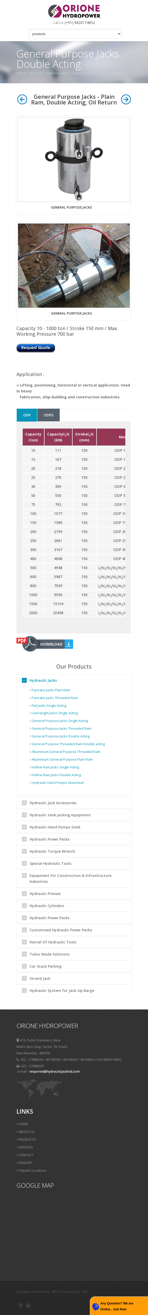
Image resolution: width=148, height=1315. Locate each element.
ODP (27, 415)
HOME (22, 1124)
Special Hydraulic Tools (50, 863)
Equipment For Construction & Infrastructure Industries (70, 878)
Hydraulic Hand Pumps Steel (55, 827)
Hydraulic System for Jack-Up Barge (62, 990)
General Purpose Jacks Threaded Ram (60, 728)
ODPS (48, 415)
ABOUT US (25, 1131)
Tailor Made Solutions (49, 954)
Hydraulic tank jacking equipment (60, 814)
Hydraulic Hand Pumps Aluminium (57, 782)
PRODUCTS (26, 1139)
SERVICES (24, 1147)
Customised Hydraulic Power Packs (61, 929)
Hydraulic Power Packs (49, 839)
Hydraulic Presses (45, 893)
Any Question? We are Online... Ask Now (116, 1306)
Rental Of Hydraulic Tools (53, 942)
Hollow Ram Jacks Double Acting (55, 774)
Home (21, 73)
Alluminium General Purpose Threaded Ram (65, 751)
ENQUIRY (24, 1162)
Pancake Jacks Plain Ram (50, 690)
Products (36, 73)
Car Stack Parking (46, 966)
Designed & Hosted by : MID (37, 1291)
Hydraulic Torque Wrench (52, 851)
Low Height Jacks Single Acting (54, 713)
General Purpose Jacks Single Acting (59, 720)
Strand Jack (40, 978)
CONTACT (24, 1155)
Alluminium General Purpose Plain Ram (61, 759)
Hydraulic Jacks (57, 73)
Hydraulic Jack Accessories (53, 802)
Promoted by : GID (74, 1291)
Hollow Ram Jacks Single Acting (54, 767)
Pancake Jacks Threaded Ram (54, 697)
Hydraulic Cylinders (47, 905)
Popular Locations (31, 1170)
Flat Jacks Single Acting (48, 705)
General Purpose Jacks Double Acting (99, 73)
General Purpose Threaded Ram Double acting (67, 744)
